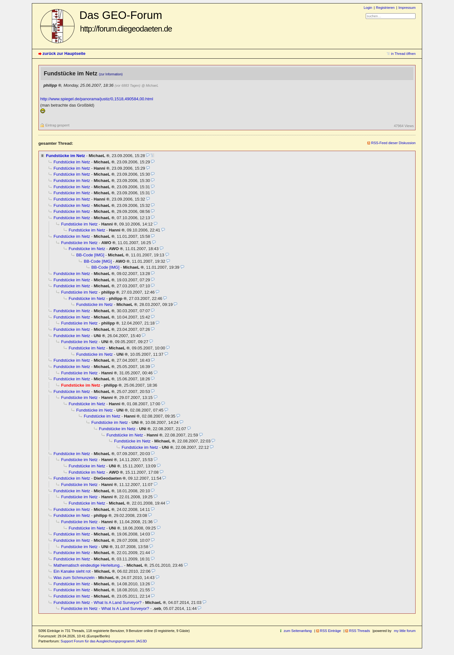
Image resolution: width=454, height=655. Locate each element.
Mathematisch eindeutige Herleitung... (88, 565)
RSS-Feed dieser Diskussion (393, 143)
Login (368, 7)
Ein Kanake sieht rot (72, 571)
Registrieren (385, 7)
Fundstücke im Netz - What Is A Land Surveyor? (98, 602)
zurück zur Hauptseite (64, 53)
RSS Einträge (330, 631)
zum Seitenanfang (298, 631)
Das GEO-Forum (125, 21)
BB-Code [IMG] (90, 255)
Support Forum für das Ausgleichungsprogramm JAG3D (104, 641)
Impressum (407, 7)
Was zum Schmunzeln (74, 577)
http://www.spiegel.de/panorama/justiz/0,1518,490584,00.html (96, 98)
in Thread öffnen (403, 54)
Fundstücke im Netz (65, 155)
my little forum (405, 631)
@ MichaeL (150, 85)
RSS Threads (359, 631)
